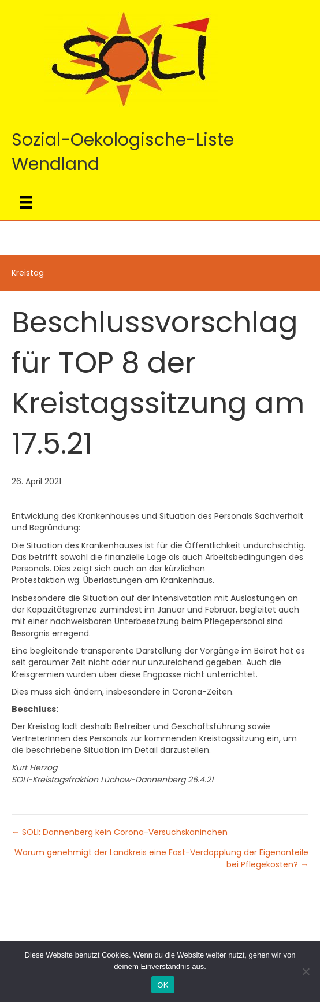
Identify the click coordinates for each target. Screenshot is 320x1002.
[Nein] (305, 971)
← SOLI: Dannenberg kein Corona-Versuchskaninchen (120, 832)
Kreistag (28, 273)
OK (162, 985)
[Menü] (26, 202)
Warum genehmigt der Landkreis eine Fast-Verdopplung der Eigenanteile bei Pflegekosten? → (161, 858)
